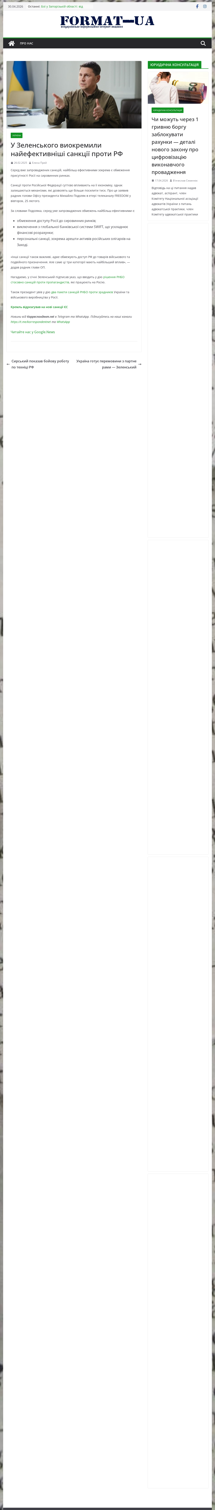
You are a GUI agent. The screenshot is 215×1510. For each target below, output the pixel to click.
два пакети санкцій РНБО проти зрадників (82, 292)
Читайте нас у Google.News (33, 332)
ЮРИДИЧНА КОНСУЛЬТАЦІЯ (167, 110)
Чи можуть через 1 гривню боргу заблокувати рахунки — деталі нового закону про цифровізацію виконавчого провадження (175, 145)
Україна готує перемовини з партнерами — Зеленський (109, 364)
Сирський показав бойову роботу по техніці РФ (38, 364)
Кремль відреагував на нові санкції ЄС (39, 307)
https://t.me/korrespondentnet (31, 322)
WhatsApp (63, 322)
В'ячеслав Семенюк (185, 180)
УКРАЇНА (16, 135)
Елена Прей (39, 163)
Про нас (26, 43)
